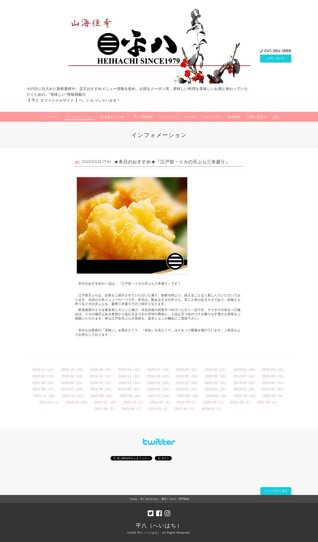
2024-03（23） (101, 382)
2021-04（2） (105, 409)
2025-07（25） (159, 369)
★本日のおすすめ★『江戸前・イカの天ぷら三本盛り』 (172, 161)
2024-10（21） (159, 376)
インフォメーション (79, 117)
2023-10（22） (245, 382)
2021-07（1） (214, 402)
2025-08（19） (130, 369)
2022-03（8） (273, 395)
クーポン (192, 117)
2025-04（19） (245, 369)
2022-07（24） (160, 395)
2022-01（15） (77, 402)
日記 (276, 117)
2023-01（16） (245, 389)
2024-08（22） (216, 376)
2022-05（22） (217, 395)
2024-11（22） (130, 376)
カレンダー (213, 117)
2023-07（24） (73, 389)
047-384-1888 (277, 51)
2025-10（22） (73, 369)
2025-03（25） (274, 369)
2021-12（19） (106, 402)
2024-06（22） (274, 376)
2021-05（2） (268, 402)
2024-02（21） (130, 382)
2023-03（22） (187, 389)
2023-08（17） (44, 389)
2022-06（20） (188, 395)
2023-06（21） (101, 389)
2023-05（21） (130, 389)
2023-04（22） (159, 389)
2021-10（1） (134, 402)
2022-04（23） (246, 395)
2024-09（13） (187, 376)
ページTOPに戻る (275, 491)
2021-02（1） (159, 409)
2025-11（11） (44, 369)
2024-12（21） (101, 376)
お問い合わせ (276, 58)
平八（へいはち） (159, 525)
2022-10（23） (74, 395)
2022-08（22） (131, 395)
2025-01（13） (73, 376)
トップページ (48, 117)
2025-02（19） (44, 376)
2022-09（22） (102, 395)
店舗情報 (234, 117)
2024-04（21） (73, 382)
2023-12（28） (187, 382)
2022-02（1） (50, 402)
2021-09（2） (161, 402)
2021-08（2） (187, 402)
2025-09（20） (101, 369)
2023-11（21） (216, 382)
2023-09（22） (274, 382)
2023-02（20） (216, 389)
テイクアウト (169, 117)
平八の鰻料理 (143, 117)
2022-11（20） (45, 395)
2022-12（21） (274, 389)
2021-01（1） (186, 409)
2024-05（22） (44, 382)
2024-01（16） (159, 382)
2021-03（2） (132, 409)
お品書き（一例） (113, 117)
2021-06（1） (241, 402)
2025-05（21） (216, 369)
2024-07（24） (245, 376)
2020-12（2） (212, 409)
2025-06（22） (187, 369)
